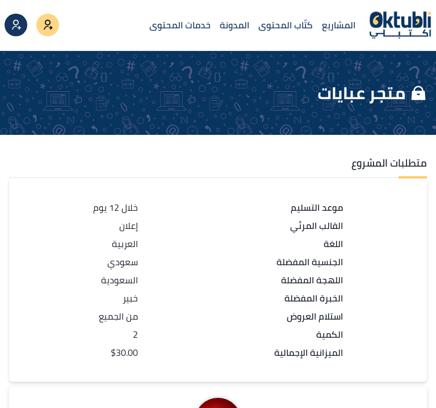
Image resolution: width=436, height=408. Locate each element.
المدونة (234, 24)
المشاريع (338, 24)
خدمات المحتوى (180, 24)
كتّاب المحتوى (285, 24)
